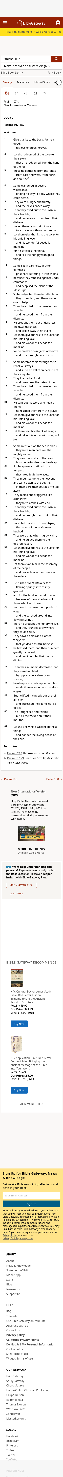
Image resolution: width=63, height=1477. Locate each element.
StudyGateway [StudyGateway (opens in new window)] (15, 1381)
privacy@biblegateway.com (18, 1238)
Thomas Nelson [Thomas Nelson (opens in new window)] (16, 1404)
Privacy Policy (10, 1235)
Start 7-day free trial (21, 884)
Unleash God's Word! (31, 853)
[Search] (56, 59)
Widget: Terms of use (19, 1358)
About (10, 1261)
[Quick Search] (25, 59)
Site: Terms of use (17, 1354)
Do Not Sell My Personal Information (30, 1344)
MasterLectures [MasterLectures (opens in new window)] (16, 1418)
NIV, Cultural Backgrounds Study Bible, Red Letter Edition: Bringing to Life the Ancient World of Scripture (31, 997)
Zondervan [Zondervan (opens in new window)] (13, 1414)
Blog (9, 1284)
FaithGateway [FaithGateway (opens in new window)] (15, 1376)
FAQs (9, 1311)
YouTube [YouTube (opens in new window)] (11, 1459)
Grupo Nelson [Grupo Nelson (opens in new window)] (15, 1395)
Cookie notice (15, 1349)
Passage (8, 82)
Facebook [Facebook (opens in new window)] (12, 1436)
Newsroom (13, 1289)
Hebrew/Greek (41, 82)
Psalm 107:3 (14, 753)
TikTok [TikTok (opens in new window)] (10, 1450)
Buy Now (19, 1024)
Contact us (13, 1330)
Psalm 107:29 (15, 758)
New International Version (28, 791)
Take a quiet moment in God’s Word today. (32, 32)
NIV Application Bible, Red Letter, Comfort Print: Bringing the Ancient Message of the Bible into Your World (31, 1063)
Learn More (16, 893)
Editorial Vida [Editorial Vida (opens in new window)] (14, 1400)
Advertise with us (17, 1325)
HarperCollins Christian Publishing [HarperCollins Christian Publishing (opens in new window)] (28, 1390)
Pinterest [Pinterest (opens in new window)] (12, 1445)
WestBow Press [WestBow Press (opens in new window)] (16, 1409)
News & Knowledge (18, 1265)
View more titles (31, 1104)
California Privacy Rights (22, 1340)
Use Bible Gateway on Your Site (26, 1321)
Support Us (13, 1294)
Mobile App (13, 1275)
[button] (58, 22)
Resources (23, 82)
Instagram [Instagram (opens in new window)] (12, 1441)
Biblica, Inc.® (19, 812)
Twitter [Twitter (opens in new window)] (10, 1455)
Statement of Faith (18, 1270)
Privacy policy (15, 1335)
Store (9, 1280)
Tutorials (11, 1316)
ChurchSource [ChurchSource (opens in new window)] (15, 1385)
